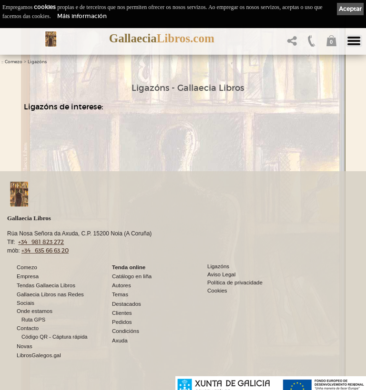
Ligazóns (37, 61)
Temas (120, 294)
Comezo (13, 61)
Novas (24, 346)
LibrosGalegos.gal (39, 355)
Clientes (122, 313)
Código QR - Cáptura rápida (54, 337)
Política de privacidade (235, 282)
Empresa (28, 276)
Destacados (126, 304)
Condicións (125, 331)
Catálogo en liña (132, 276)
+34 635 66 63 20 (45, 250)
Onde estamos (34, 311)
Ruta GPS (33, 319)
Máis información (82, 16)
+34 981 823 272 (41, 241)
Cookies (217, 290)
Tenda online (128, 267)
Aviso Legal (221, 274)
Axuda (120, 340)
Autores (121, 285)
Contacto (28, 328)
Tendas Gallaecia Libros (46, 285)
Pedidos (122, 322)
